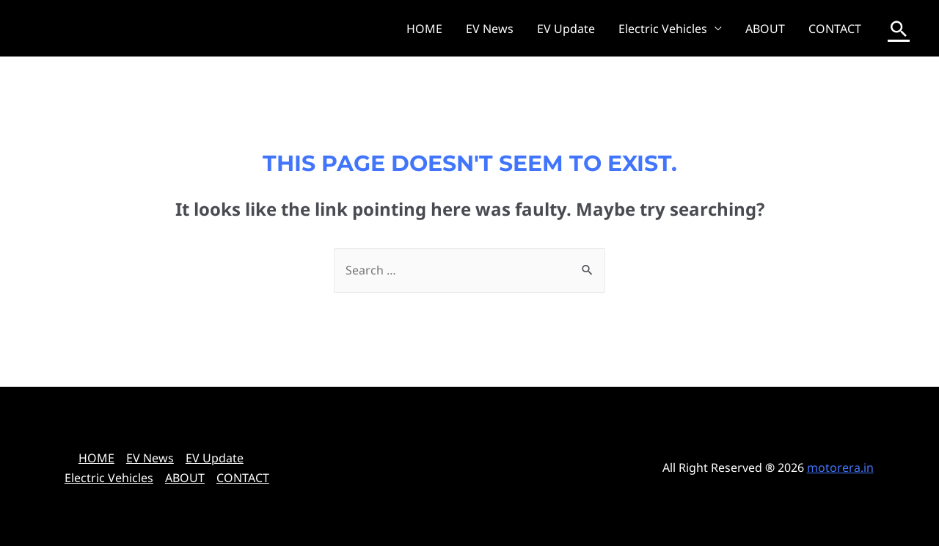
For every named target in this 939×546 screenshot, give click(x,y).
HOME (424, 29)
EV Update (566, 29)
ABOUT (765, 29)
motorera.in (840, 467)
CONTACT (834, 29)
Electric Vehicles (662, 29)
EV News (490, 29)
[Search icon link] (899, 29)
